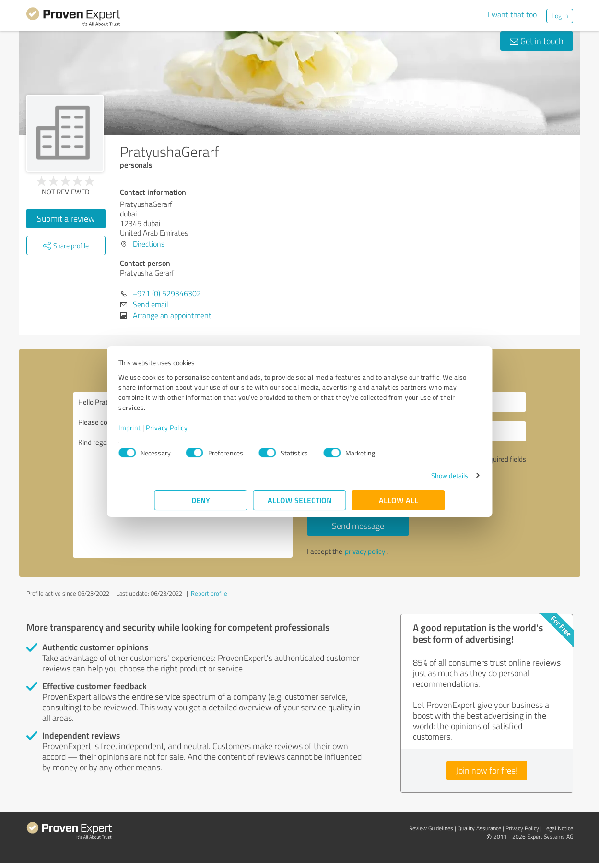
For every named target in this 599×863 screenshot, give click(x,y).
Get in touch (537, 41)
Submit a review (66, 218)
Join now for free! (486, 770)
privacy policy (365, 551)
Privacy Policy (202, 427)
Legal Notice (558, 828)
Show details (413, 475)
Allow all (398, 499)
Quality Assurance (479, 828)
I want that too (512, 14)
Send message (358, 525)
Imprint (165, 427)
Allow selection (300, 499)
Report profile (209, 593)
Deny (200, 499)
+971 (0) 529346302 (167, 293)
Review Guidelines (431, 828)
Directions (148, 244)
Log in (560, 15)
